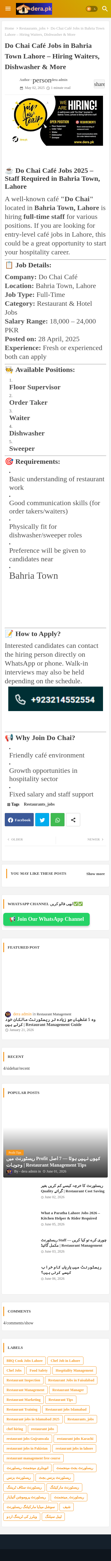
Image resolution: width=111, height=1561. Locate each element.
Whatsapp (58, 819)
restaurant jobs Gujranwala (28, 1439)
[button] (92, 9)
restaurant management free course (33, 1458)
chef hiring (15, 1429)
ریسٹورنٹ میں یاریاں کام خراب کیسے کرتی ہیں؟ (71, 1270)
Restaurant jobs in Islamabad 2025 (33, 1419)
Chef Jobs (14, 1370)
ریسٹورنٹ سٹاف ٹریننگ (24, 1487)
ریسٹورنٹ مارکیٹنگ (64, 1487)
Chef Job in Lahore (65, 1361)
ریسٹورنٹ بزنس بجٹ (55, 1478)
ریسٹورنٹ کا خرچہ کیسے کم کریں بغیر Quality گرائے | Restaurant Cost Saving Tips (72, 1191)
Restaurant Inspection (23, 1380)
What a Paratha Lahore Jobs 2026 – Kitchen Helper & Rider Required (70, 1215)
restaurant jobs (42, 1429)
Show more (95, 873)
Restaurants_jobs (32, 28)
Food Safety (39, 1370)
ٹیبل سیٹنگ (53, 1517)
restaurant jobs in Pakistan (27, 1448)
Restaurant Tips (61, 1400)
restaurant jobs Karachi (75, 1439)
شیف (66, 1507)
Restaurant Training (22, 1409)
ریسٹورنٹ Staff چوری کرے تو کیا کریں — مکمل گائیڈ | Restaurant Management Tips (74, 1245)
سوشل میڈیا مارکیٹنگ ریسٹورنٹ (31, 1507)
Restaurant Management (25, 1390)
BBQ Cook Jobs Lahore (25, 1361)
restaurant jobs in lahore (74, 1448)
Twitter (42, 819)
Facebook (22, 820)
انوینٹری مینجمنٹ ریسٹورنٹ (27, 1468)
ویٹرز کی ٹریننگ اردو (22, 1517)
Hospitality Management (74, 1370)
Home (9, 28)
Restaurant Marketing (24, 1400)
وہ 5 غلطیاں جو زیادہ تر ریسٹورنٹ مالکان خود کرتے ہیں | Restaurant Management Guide (50, 1022)
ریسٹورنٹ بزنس (19, 1478)
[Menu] (8, 9)
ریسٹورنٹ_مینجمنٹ (69, 1497)
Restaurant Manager (68, 1390)
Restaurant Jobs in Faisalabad (71, 1380)
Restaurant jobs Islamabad (66, 1409)
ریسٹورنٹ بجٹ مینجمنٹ (74, 1468)
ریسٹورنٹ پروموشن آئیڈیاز (26, 1497)
